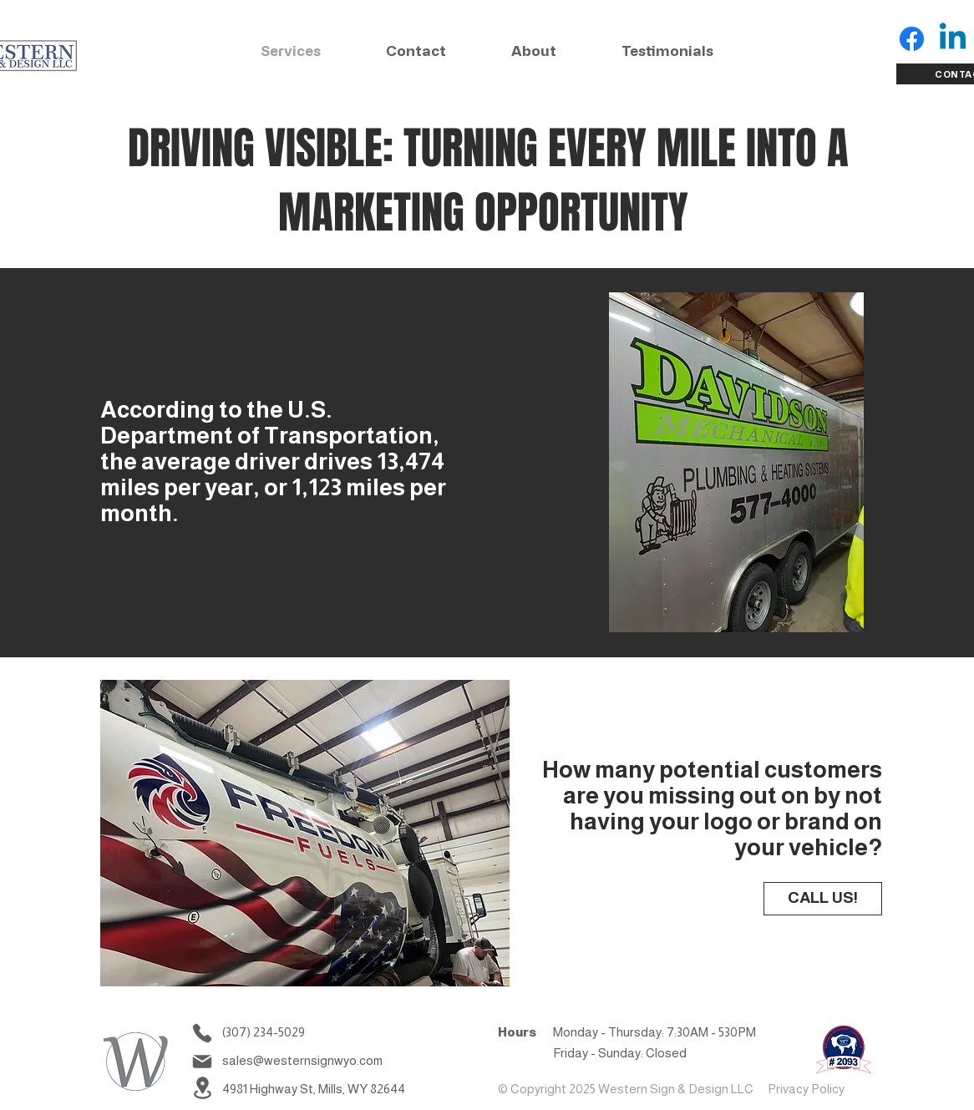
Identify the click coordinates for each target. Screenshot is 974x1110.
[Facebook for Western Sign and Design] (911, 39)
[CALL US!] (822, 898)
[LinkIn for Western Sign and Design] (952, 39)
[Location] (202, 1088)
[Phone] (202, 1033)
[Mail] (202, 1061)
